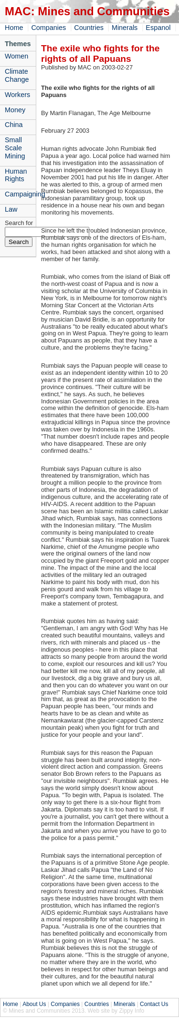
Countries (89, 27)
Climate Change (17, 75)
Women (16, 56)
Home (14, 27)
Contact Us (154, 1004)
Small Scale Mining (15, 148)
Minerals (124, 27)
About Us (34, 1004)
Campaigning (20, 194)
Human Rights (16, 175)
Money (15, 110)
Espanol (158, 27)
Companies (48, 27)
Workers (17, 94)
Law (11, 209)
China (14, 124)
